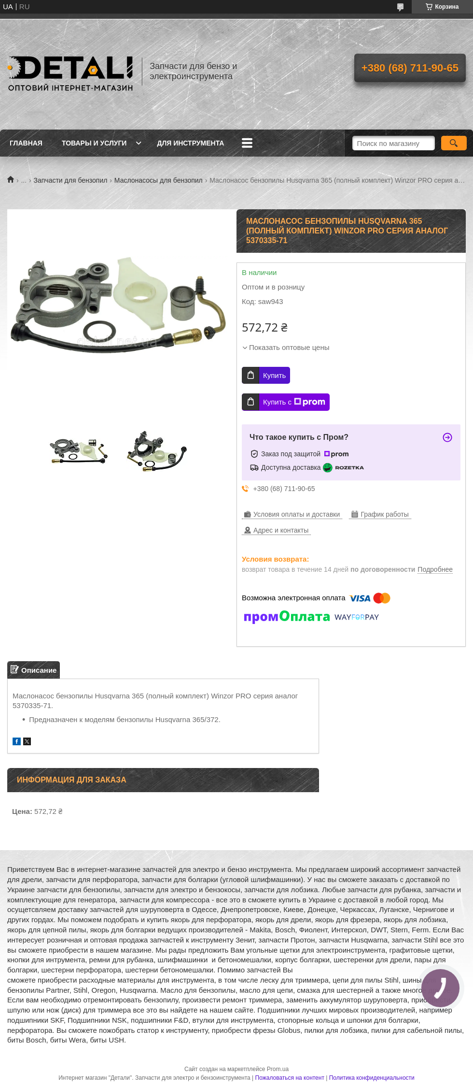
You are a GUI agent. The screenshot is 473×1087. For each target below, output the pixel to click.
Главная (26, 143)
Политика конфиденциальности (372, 1077)
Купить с (294, 402)
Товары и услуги (94, 143)
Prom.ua (278, 1069)
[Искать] (454, 143)
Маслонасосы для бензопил (158, 180)
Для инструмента (190, 143)
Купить (274, 375)
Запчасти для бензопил (71, 180)
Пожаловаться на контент (289, 1077)
